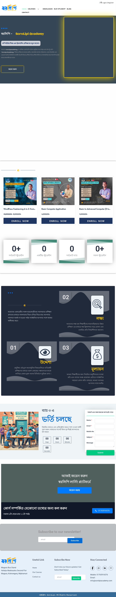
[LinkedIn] (105, 568)
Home (24, 9)
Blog (69, 9)
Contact (25, 12)
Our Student (59, 9)
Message (90, 443)
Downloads (48, 9)
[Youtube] (111, 568)
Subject (90, 437)
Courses (34, 9)
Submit (100, 453)
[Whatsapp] (98, 568)
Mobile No (90, 431)
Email (89, 426)
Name (89, 420)
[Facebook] (92, 568)
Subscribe (75, 540)
